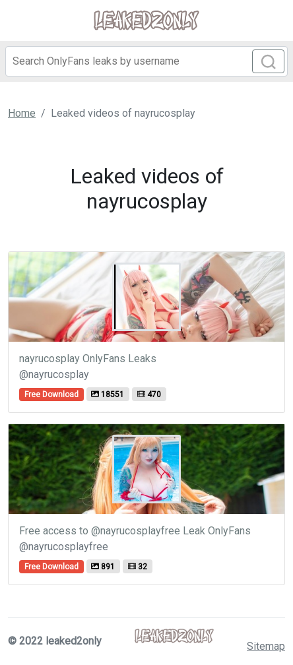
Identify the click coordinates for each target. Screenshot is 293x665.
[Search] (146, 61)
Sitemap (266, 646)
